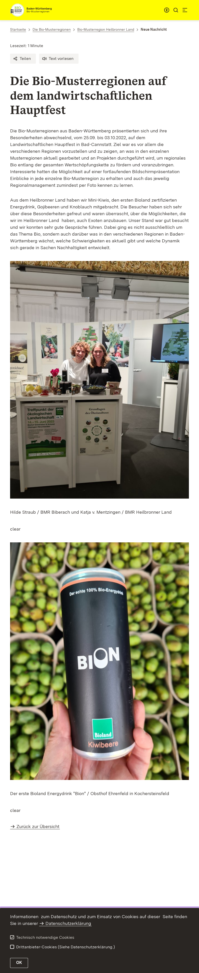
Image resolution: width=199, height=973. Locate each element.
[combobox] (167, 10)
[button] (23, 59)
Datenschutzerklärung (68, 923)
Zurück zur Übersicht (37, 826)
